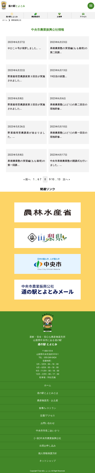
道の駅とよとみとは (47, 393)
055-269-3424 (50, 357)
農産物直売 (35, 15)
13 (58, 179)
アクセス (83, 15)
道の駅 (16, 6)
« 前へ (27, 179)
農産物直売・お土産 (47, 400)
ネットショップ (47, 460)
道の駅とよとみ (12, 15)
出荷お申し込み (47, 445)
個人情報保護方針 (47, 453)
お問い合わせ (48, 423)
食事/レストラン (47, 408)
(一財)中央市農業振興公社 (47, 438)
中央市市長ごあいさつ (47, 430)
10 (52, 179)
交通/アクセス (47, 415)
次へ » (66, 179)
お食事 (59, 15)
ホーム (4, 20)
